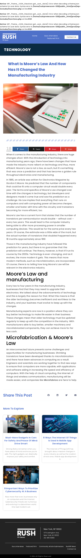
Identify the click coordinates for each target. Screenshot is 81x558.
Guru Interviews (51, 36)
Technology (17, 49)
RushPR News (71, 546)
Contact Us (71, 549)
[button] (48, 395)
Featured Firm (53, 38)
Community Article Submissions (51, 546)
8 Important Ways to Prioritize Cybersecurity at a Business (21, 490)
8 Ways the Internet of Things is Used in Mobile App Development (60, 440)
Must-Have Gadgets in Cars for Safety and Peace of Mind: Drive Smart (21, 440)
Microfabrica (51, 380)
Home (34, 36)
